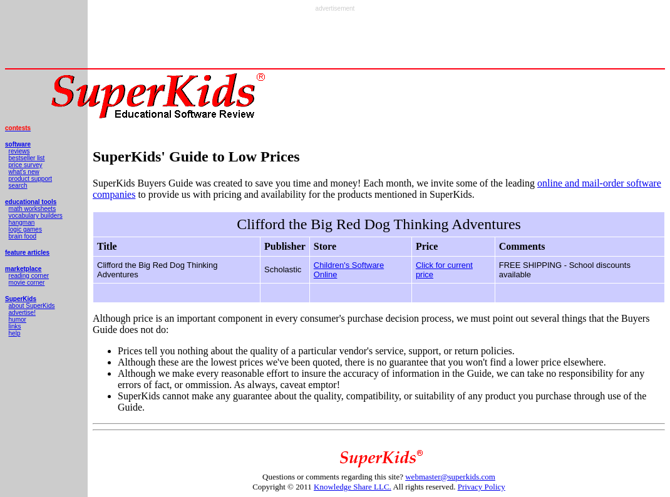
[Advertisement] (335, 40)
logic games (25, 229)
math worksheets (32, 208)
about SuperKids (32, 305)
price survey (26, 164)
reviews (19, 151)
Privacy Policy (481, 486)
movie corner (27, 282)
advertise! (22, 312)
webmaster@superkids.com (450, 476)
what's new (24, 171)
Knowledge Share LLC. (352, 486)
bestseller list (27, 158)
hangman (22, 222)
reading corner (29, 275)
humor (17, 319)
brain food (22, 236)
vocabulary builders (36, 215)
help (15, 333)
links (15, 326)
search (18, 185)
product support (31, 178)
